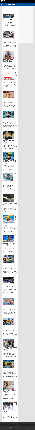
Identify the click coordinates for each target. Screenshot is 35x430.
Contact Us (17, 429)
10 (13, 37)
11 (13, 324)
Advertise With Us (31, 429)
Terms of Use (21, 429)
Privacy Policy (26, 429)
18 (13, 97)
